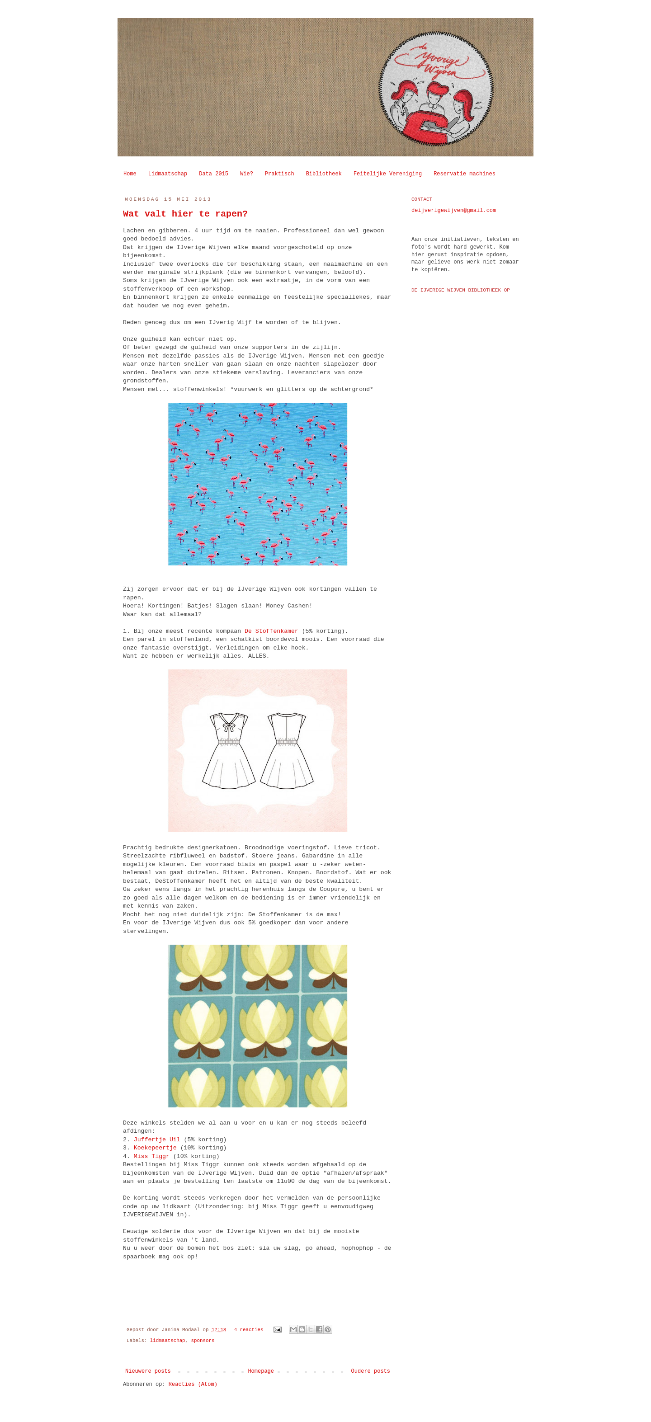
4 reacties (249, 1330)
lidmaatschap (167, 1340)
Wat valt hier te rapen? (185, 214)
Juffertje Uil (157, 1139)
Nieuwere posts (148, 1371)
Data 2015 (213, 174)
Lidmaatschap (167, 174)
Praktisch (279, 174)
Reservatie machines (464, 174)
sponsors (203, 1340)
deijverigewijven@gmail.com (453, 210)
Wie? (246, 174)
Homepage (261, 1371)
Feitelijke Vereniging (388, 174)
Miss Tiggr (152, 1156)
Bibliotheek (324, 174)
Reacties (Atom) (193, 1384)
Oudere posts (370, 1371)
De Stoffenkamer (273, 631)
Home (130, 174)
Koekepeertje (157, 1147)
